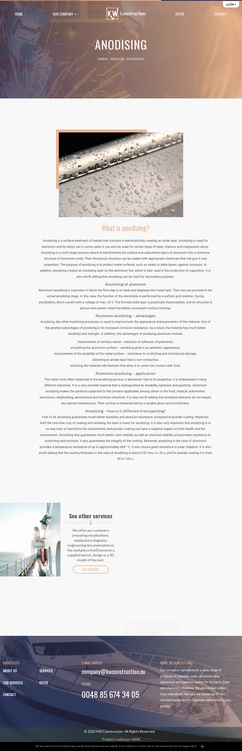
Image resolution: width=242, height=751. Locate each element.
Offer (179, 14)
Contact (220, 14)
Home (19, 14)
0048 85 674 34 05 (110, 694)
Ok (202, 746)
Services (117, 59)
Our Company (63, 14)
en (230, 4)
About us (10, 670)
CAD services (13, 682)
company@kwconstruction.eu (113, 671)
